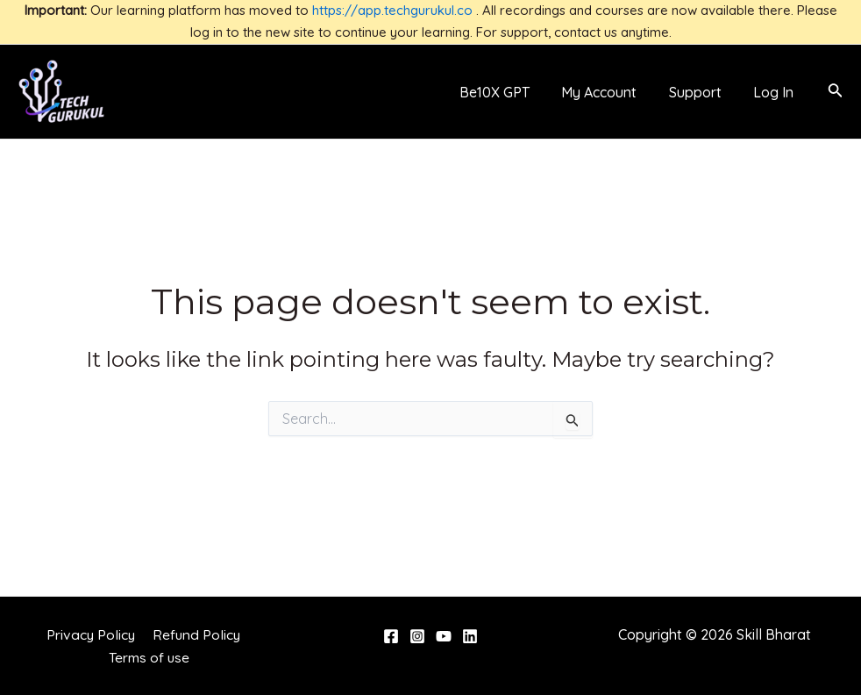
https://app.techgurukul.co (392, 10)
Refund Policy (195, 634)
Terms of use (150, 657)
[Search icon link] (835, 92)
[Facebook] (391, 636)
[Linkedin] (470, 636)
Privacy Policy (91, 634)
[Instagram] (417, 636)
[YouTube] (444, 636)
